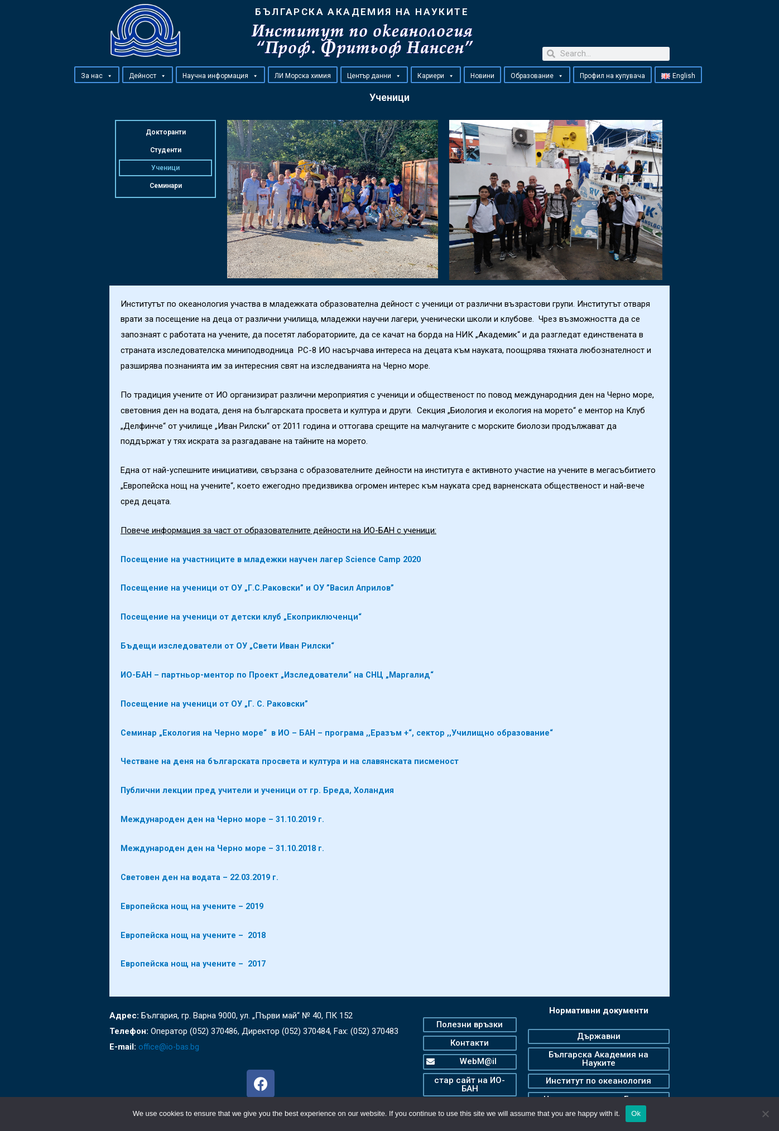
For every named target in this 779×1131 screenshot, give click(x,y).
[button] (109, 75)
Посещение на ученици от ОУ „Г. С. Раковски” (216, 704)
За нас (97, 75)
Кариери (435, 75)
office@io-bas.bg (169, 1047)
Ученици (165, 168)
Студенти (165, 150)
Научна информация (220, 75)
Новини (482, 76)
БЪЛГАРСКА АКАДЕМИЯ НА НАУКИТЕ (362, 11)
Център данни (374, 75)
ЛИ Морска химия (303, 76)
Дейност (147, 75)
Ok (636, 1113)
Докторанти (166, 132)
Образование (537, 75)
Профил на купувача (612, 76)
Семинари (166, 186)
